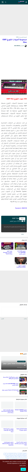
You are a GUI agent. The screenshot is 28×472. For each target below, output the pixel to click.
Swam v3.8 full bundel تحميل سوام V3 (10, 391)
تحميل (22, 218)
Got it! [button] (23, 469)
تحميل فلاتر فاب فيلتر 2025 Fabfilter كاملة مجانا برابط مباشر (7, 411)
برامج (5, 454)
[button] (26, 2)
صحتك (24, 456)
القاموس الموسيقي (22, 454)
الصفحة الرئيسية (23, 37)
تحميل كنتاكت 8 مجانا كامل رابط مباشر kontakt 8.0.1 (21, 444)
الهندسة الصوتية (12, 454)
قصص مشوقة (9, 456)
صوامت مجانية (18, 456)
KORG (17, 37)
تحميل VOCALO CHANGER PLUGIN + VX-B (21, 411)
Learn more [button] (22, 465)
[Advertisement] (14, 20)
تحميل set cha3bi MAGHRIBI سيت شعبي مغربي (21, 253)
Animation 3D (14, 459)
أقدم (3, 318)
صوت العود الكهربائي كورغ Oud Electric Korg (7, 253)
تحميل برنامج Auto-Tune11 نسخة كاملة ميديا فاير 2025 (11, 378)
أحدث (25, 318)
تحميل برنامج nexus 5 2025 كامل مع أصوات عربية (8, 430)
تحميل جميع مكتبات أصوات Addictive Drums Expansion (7, 444)
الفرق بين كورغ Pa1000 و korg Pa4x (21, 266)
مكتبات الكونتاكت (22, 459)
